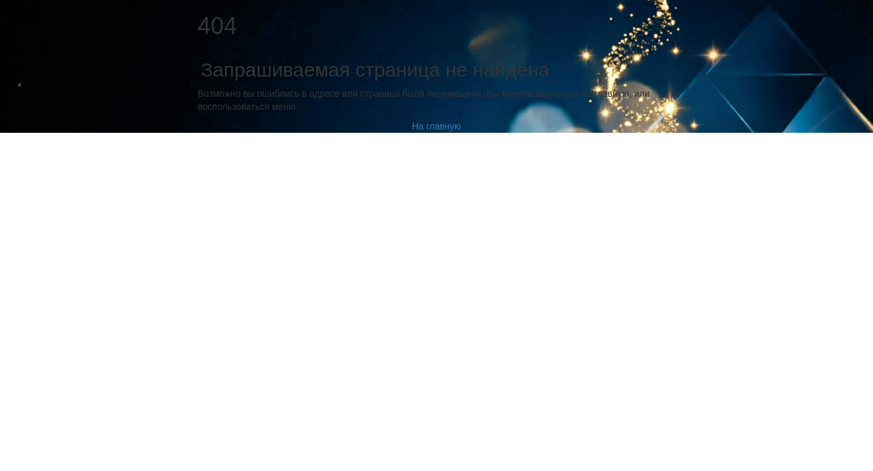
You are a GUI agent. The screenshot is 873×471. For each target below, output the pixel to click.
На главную (436, 126)
